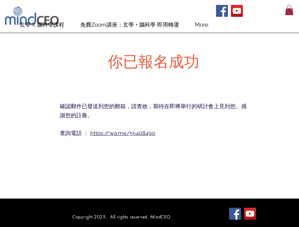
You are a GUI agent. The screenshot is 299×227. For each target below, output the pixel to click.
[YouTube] (237, 11)
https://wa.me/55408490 (122, 133)
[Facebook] (222, 11)
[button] (289, 10)
